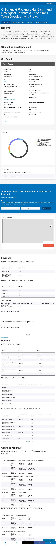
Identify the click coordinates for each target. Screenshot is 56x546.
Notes (5, 121)
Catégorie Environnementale (36, 102)
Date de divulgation (34, 79)
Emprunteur (32, 74)
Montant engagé (8, 102)
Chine (5, 81)
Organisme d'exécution (35, 90)
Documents (30, 22)
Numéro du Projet (8, 69)
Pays (5, 79)
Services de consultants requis (12, 112)
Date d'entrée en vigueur (35, 84)
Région (5, 97)
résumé (6, 22)
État (30, 69)
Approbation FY (33, 97)
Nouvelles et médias (42, 22)
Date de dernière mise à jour (11, 117)
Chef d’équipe (7, 74)
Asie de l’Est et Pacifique (9, 99)
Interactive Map (48, 245)
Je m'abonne (46, 208)
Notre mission (4, 3)
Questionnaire (49, 540)
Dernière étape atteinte (35, 112)
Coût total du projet (9, 91)
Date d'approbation (9, 84)
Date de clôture (33, 107)
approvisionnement (18, 22)
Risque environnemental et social (12, 107)
